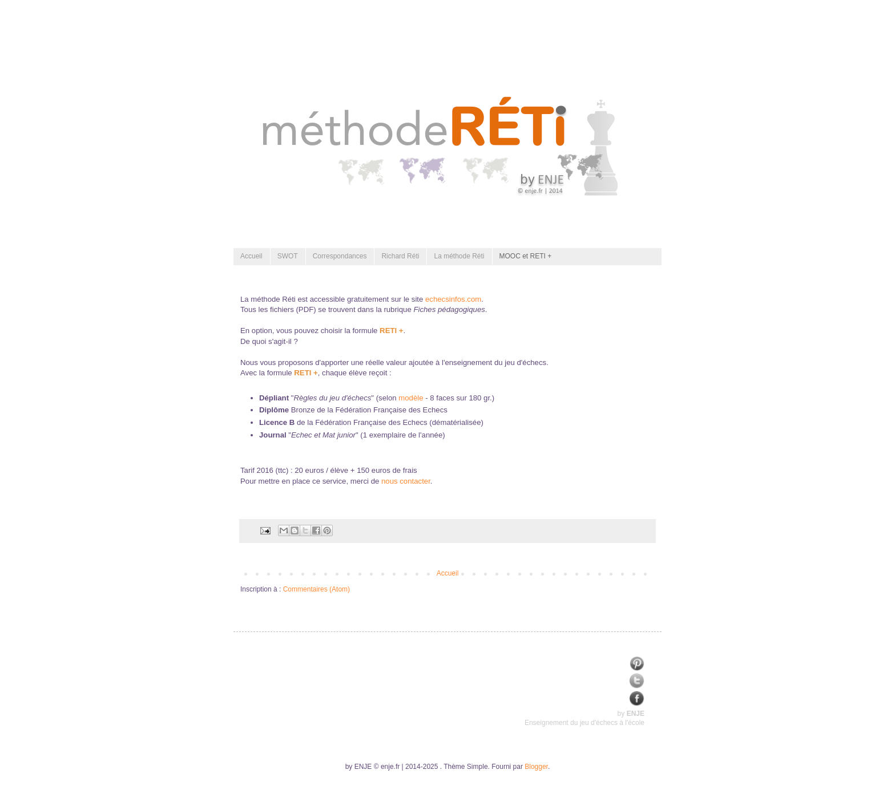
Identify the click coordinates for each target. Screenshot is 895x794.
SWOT (287, 256)
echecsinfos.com (453, 299)
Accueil (251, 256)
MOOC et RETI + (525, 256)
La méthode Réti (459, 256)
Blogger (536, 767)
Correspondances (340, 256)
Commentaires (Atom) (316, 589)
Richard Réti (400, 256)
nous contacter (405, 481)
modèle (410, 398)
